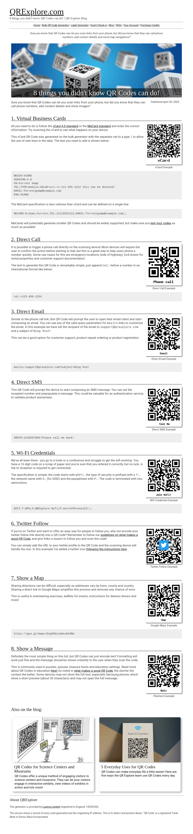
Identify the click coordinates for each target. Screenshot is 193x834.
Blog (111, 25)
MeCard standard (99, 126)
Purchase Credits (149, 25)
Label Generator (80, 25)
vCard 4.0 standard (65, 126)
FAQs (119, 25)
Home (36, 25)
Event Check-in (98, 25)
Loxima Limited (51, 806)
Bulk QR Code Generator (55, 25)
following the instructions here (106, 549)
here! (54, 670)
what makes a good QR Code (93, 670)
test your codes (160, 223)
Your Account (131, 25)
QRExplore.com (37, 11)
